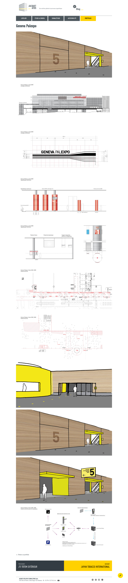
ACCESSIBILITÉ (72, 18)
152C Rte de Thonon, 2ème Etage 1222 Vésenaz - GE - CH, (33, 580)
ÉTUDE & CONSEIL (40, 18)
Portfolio (88, 18)
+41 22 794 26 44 (52, 580)
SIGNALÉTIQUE (56, 18)
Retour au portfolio (23, 555)
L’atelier (23, 18)
